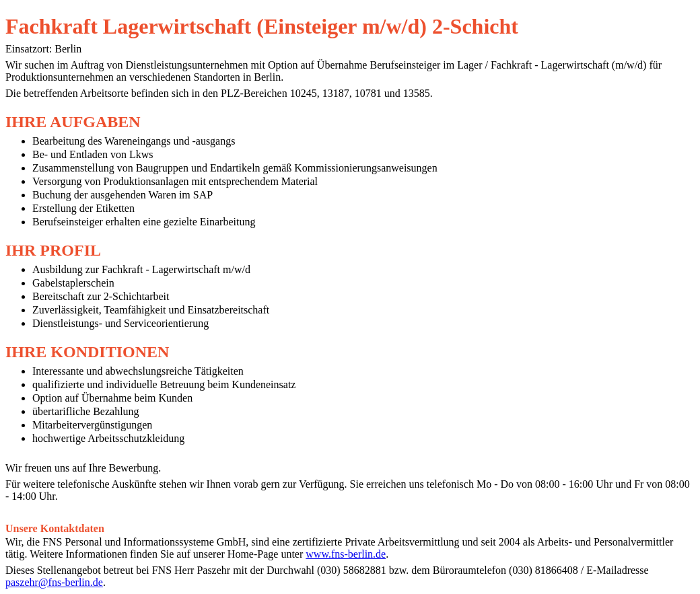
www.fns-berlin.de (346, 554)
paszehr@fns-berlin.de (54, 582)
